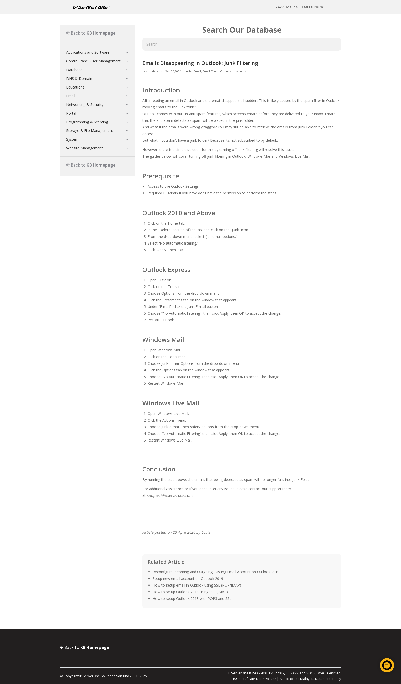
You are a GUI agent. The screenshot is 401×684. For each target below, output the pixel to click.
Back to (91, 33)
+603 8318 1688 (301, 7)
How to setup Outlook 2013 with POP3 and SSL (192, 598)
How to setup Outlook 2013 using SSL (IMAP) (190, 591)
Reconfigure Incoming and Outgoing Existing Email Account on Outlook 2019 (216, 571)
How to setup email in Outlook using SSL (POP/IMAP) (197, 585)
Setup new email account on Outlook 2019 (188, 578)
